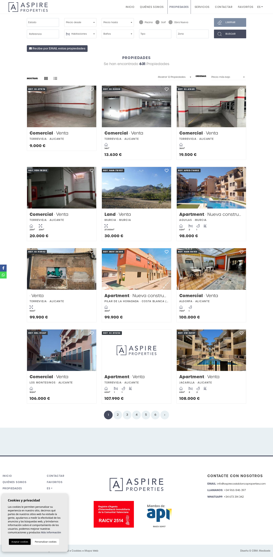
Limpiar (230, 22)
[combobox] (43, 22)
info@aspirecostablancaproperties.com (241, 483)
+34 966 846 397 (235, 490)
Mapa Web (91, 550)
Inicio (130, 7)
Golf (160, 22)
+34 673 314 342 (234, 496)
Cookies (76, 550)
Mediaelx (264, 550)
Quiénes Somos (152, 7)
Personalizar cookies (46, 541)
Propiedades (179, 7)
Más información (51, 532)
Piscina (146, 22)
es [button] (259, 7)
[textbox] (44, 22)
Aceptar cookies (19, 541)
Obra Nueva (178, 22)
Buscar (230, 33)
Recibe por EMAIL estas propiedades (57, 48)
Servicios (202, 7)
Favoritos (246, 7)
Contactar (223, 7)
